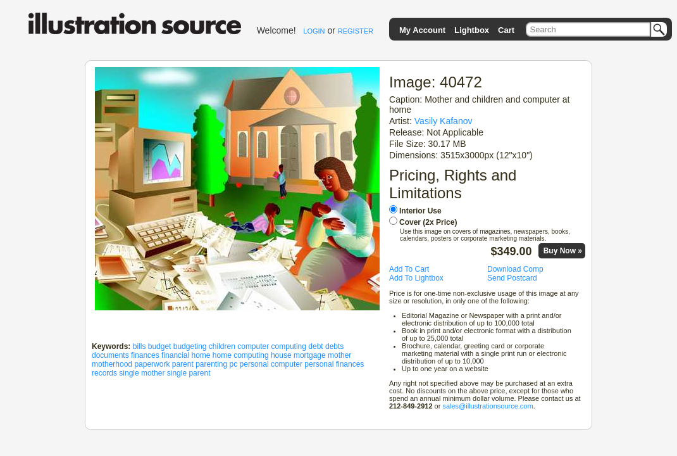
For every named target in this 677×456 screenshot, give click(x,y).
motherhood (112, 364)
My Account (422, 30)
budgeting (190, 346)
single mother (142, 373)
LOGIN (314, 31)
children (222, 346)
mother (339, 355)
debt (315, 346)
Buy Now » (562, 250)
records (104, 373)
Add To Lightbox (416, 278)
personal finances (334, 364)
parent (183, 364)
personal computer (271, 364)
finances (145, 355)
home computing (241, 355)
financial (175, 355)
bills (139, 346)
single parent (189, 373)
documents (110, 355)
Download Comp (515, 269)
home (200, 355)
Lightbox (471, 30)
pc (234, 364)
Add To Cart (409, 269)
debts (334, 346)
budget (159, 346)
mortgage (310, 355)
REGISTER (355, 31)
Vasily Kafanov (443, 121)
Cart (506, 30)
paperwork (152, 364)
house (281, 355)
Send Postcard (512, 278)
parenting (211, 364)
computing (288, 346)
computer (253, 346)
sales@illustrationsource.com (487, 406)
